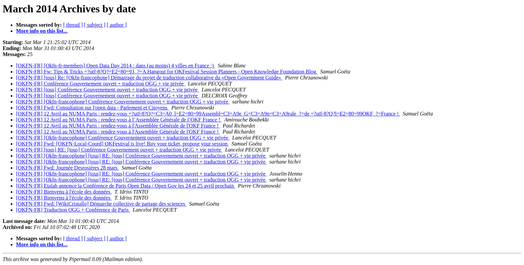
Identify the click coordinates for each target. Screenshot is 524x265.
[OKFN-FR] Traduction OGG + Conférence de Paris (73, 210)
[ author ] (117, 25)
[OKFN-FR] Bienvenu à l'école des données (64, 192)
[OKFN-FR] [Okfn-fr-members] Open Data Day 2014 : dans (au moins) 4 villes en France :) (115, 65)
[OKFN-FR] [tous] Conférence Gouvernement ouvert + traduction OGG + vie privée (107, 89)
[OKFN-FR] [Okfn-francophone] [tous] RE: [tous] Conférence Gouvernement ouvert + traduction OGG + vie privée (141, 156)
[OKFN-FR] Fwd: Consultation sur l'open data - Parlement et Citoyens (92, 107)
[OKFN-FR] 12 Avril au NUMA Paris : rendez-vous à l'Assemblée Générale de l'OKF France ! (118, 125)
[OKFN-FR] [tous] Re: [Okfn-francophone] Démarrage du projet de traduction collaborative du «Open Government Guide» (149, 77)
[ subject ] (95, 25)
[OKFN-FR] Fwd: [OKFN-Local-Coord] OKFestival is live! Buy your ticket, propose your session (122, 144)
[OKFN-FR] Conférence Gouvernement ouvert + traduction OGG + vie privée (100, 83)
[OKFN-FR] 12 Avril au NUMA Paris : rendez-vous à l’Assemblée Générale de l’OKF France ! (119, 119)
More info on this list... (42, 31)
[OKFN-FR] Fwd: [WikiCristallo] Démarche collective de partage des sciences (101, 204)
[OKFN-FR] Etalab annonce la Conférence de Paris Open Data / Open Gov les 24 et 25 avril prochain (125, 186)
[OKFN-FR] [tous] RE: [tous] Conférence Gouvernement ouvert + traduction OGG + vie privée (119, 150)
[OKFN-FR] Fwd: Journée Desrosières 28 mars (67, 168)
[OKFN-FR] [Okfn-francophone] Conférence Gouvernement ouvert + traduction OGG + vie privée (123, 101)
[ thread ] (73, 25)
